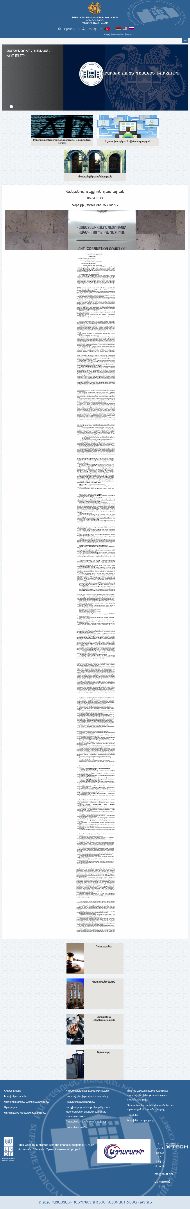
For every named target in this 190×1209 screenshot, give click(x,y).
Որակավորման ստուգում (80, 1101)
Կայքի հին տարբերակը (140, 1120)
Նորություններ (12, 1090)
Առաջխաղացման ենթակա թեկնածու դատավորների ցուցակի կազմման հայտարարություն (88, 1112)
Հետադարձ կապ (161, 1183)
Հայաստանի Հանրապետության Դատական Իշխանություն (95, 20)
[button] (11, 106)
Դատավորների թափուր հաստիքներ (87, 1096)
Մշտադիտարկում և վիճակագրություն (26, 1101)
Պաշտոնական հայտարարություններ (87, 1090)
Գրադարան (11, 1107)
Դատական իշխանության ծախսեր (86, 1121)
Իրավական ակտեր (15, 1096)
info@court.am (163, 1174)
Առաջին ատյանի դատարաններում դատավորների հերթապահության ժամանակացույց (147, 1095)
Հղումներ (132, 1115)
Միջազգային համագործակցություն (25, 1112)
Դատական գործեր (77, 1127)
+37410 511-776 (159, 1164)
